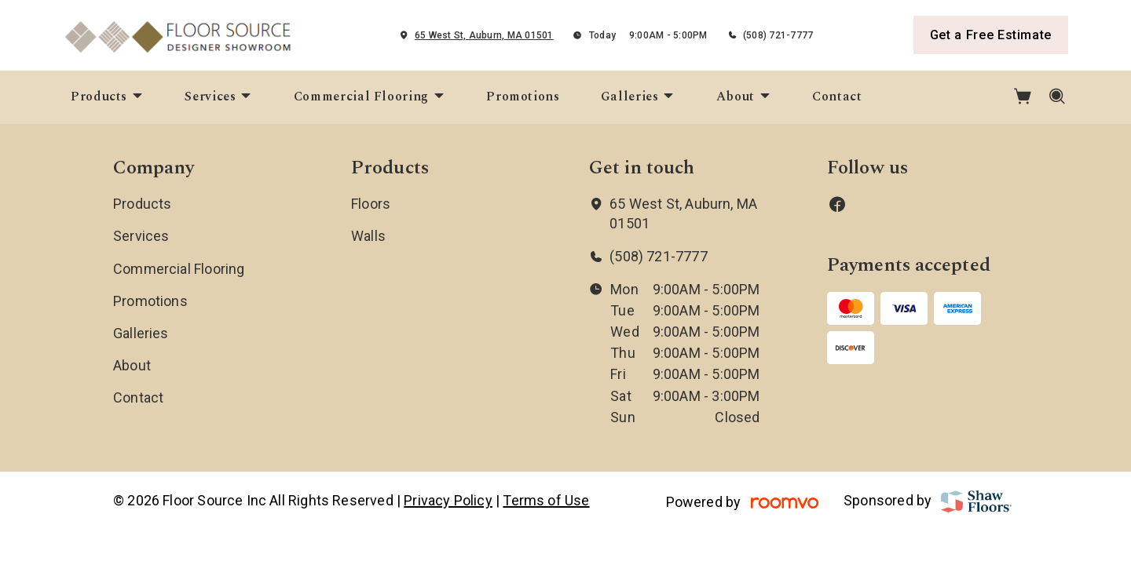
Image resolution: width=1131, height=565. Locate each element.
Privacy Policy (448, 500)
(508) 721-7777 (778, 35)
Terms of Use (546, 500)
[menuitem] (107, 97)
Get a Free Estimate (991, 34)
